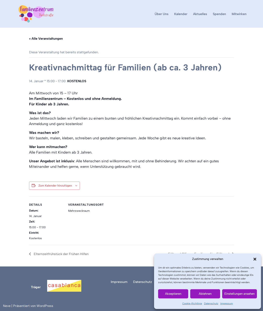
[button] (255, 259)
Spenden (219, 14)
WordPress (45, 306)
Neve (7, 306)
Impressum (226, 303)
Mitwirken (239, 14)
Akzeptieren (173, 294)
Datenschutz (211, 303)
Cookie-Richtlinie (192, 303)
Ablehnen (205, 294)
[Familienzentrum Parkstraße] (36, 14)
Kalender (180, 14)
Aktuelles (200, 14)
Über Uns (161, 14)
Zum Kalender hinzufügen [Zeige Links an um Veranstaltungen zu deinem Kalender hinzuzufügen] (55, 185)
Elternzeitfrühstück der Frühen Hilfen (61, 254)
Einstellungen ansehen (239, 294)
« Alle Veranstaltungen (46, 38)
